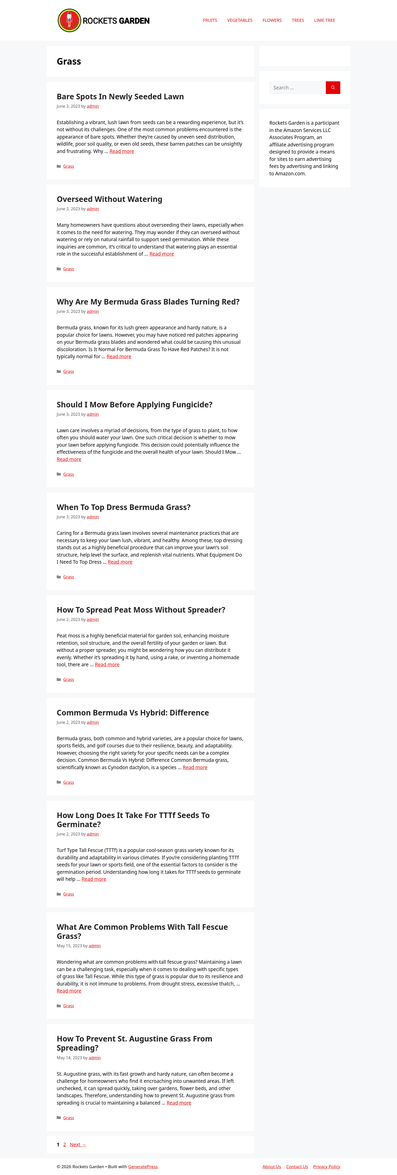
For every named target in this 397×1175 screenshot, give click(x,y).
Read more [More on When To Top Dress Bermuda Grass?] (120, 562)
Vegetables (239, 20)
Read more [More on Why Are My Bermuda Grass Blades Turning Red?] (119, 356)
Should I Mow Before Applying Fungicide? (134, 404)
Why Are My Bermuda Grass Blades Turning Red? (148, 301)
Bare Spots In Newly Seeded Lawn (120, 96)
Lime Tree (324, 20)
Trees (298, 20)
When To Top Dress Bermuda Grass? (123, 507)
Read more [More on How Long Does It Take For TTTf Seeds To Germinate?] (94, 879)
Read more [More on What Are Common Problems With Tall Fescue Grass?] (69, 991)
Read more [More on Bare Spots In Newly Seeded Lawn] (121, 151)
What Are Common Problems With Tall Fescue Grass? (142, 931)
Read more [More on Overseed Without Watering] (161, 254)
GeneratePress (143, 1166)
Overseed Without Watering (110, 199)
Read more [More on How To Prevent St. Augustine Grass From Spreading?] (179, 1103)
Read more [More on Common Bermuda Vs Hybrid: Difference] (195, 767)
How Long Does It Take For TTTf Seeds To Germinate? (133, 819)
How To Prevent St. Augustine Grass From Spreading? (134, 1043)
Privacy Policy (326, 1166)
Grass (68, 166)
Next (78, 1144)
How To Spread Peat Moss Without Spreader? (141, 609)
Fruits (210, 20)
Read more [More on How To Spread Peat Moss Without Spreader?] (107, 664)
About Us (272, 1166)
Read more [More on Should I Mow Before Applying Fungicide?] (69, 459)
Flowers (272, 20)
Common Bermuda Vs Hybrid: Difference (133, 712)
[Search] (333, 87)
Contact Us (297, 1166)
